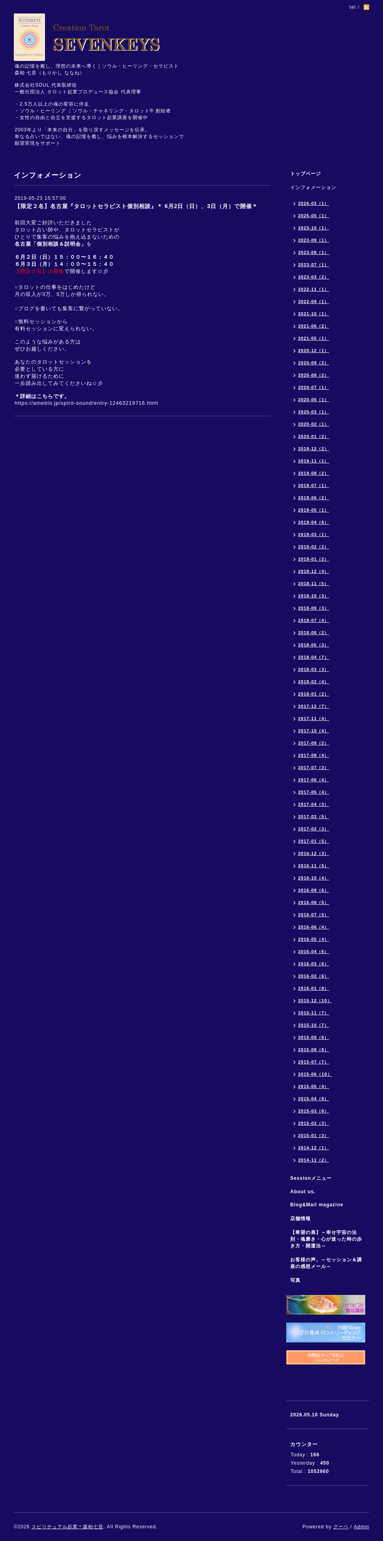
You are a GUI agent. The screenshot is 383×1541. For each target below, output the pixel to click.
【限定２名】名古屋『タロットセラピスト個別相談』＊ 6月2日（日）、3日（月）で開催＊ (136, 206)
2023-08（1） (313, 252)
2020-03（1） (313, 411)
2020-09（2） (313, 362)
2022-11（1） (313, 289)
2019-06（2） (313, 497)
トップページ (305, 173)
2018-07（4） (313, 620)
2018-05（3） (313, 645)
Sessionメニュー (311, 1178)
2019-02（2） (313, 546)
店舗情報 (300, 1218)
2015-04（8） (313, 1098)
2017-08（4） (313, 755)
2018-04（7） (313, 657)
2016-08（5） (313, 902)
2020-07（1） (313, 387)
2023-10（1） (313, 228)
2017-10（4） (313, 730)
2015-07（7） (313, 1062)
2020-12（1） (313, 350)
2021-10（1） (313, 313)
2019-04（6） (313, 522)
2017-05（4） (313, 792)
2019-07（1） (313, 485)
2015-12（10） (315, 1000)
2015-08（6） (313, 1049)
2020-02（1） (313, 424)
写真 (295, 1280)
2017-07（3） (313, 767)
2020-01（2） (313, 436)
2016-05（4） (313, 939)
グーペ (341, 1527)
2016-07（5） (313, 914)
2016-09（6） (313, 890)
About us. (302, 1191)
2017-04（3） (313, 804)
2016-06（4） (313, 927)
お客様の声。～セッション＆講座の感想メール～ (326, 1263)
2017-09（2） (313, 743)
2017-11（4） (313, 718)
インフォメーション (313, 187)
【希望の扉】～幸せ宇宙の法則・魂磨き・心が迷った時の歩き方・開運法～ (326, 1239)
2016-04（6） (313, 951)
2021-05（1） (313, 338)
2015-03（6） (313, 1111)
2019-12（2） (313, 448)
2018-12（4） (313, 571)
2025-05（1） (313, 215)
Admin (361, 1527)
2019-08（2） (313, 473)
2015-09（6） (313, 1037)
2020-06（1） (313, 399)
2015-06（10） (315, 1074)
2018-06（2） (313, 632)
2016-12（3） (313, 853)
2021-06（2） (313, 326)
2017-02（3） (313, 828)
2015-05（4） (313, 1086)
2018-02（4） (313, 681)
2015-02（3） (313, 1123)
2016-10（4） (313, 878)
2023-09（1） (313, 240)
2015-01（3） (313, 1135)
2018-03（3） (313, 669)
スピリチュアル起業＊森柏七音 (67, 1527)
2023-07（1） (313, 264)
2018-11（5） (313, 583)
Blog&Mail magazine (319, 1204)
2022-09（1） (313, 301)
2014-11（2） (313, 1160)
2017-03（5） (313, 816)
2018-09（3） (313, 608)
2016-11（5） (313, 865)
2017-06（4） (313, 779)
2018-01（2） (313, 694)
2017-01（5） (313, 841)
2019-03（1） (313, 534)
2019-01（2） (313, 559)
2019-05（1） (313, 510)
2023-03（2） (313, 277)
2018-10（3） (313, 595)
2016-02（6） (313, 976)
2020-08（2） (313, 375)
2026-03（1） (313, 203)
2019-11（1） (313, 461)
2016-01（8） (313, 988)
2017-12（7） (313, 706)
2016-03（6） (313, 963)
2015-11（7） (313, 1012)
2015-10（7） (313, 1025)
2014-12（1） (313, 1147)
